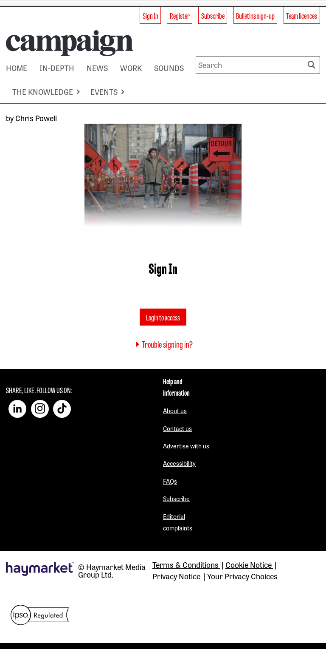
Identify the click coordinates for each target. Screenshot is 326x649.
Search (312, 65)
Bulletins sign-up (255, 15)
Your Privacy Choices (242, 575)
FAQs (170, 480)
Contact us (177, 428)
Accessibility (179, 463)
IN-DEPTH (56, 67)
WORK (131, 67)
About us (175, 410)
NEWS (97, 67)
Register (180, 15)
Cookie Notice (249, 564)
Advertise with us (186, 445)
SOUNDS (169, 67)
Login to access (163, 317)
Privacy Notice (177, 575)
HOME (16, 67)
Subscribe (213, 15)
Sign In (150, 15)
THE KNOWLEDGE (42, 91)
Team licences (301, 15)
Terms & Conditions (186, 564)
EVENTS (104, 91)
